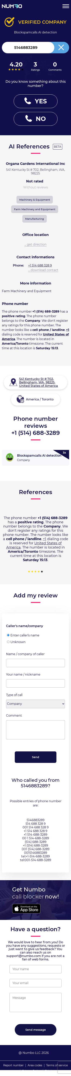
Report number (13, 1065)
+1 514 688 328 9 (40, 265)
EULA (48, 1071)
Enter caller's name (23, 635)
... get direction (35, 244)
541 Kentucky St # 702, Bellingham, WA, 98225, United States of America (38, 382)
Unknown (16, 642)
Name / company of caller (25, 654)
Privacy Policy (31, 1071)
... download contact (43, 270)
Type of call (14, 695)
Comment (14, 715)
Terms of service (57, 1065)
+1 (67, 330)
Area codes (35, 1065)
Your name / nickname (23, 674)
